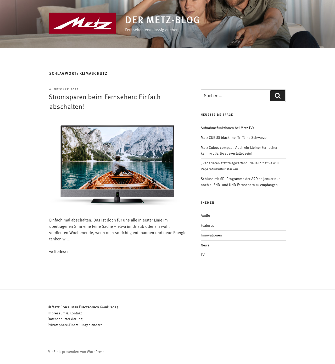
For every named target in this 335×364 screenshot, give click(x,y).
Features (207, 226)
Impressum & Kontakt (65, 313)
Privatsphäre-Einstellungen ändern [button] (75, 325)
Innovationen (211, 235)
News (205, 245)
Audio (205, 216)
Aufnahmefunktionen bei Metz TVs (227, 128)
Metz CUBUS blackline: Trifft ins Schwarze (233, 138)
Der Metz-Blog (162, 21)
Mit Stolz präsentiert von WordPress (76, 352)
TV (203, 255)
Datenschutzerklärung (65, 319)
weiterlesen (59, 252)
